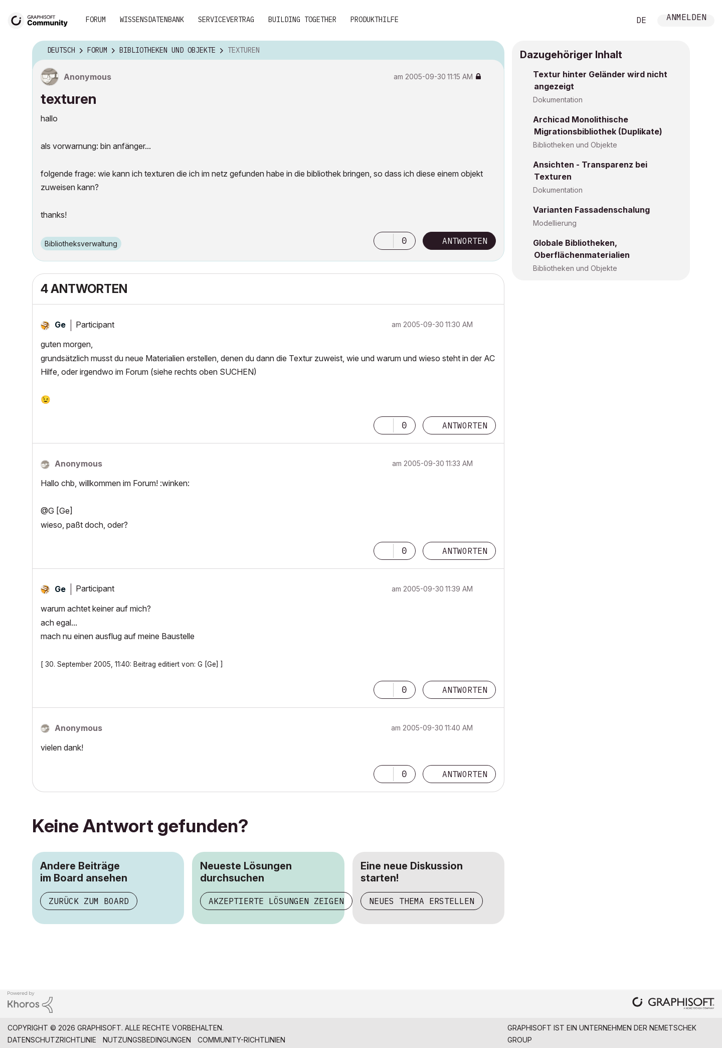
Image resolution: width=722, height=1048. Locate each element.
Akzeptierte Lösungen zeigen (276, 901)
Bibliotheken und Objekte (575, 144)
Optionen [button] (490, 51)
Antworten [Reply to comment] (464, 425)
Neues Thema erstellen (421, 901)
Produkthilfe (374, 19)
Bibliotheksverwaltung (81, 243)
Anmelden (686, 18)
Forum (96, 19)
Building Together (302, 19)
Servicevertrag (226, 19)
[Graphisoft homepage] (673, 1004)
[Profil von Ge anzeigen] (60, 325)
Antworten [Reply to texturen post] (464, 241)
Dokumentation (558, 99)
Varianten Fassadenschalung (591, 210)
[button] (383, 240)
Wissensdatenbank (152, 19)
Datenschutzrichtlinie (52, 1039)
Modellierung (555, 223)
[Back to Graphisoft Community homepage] (41, 19)
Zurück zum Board (89, 901)
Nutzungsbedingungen (147, 1039)
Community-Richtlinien (241, 1039)
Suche (611, 20)
